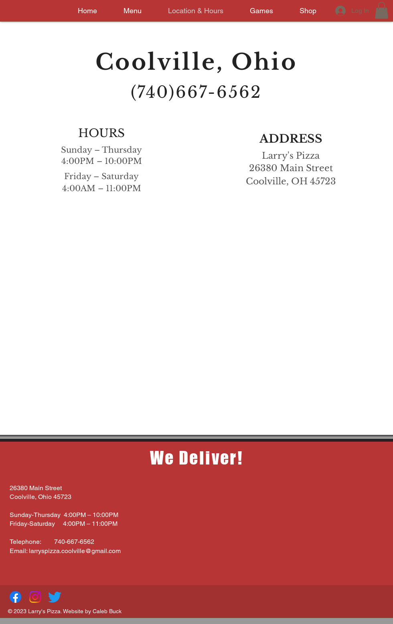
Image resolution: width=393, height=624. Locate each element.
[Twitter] (55, 597)
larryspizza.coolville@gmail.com (75, 551)
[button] (382, 10)
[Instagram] (35, 597)
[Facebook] (15, 597)
